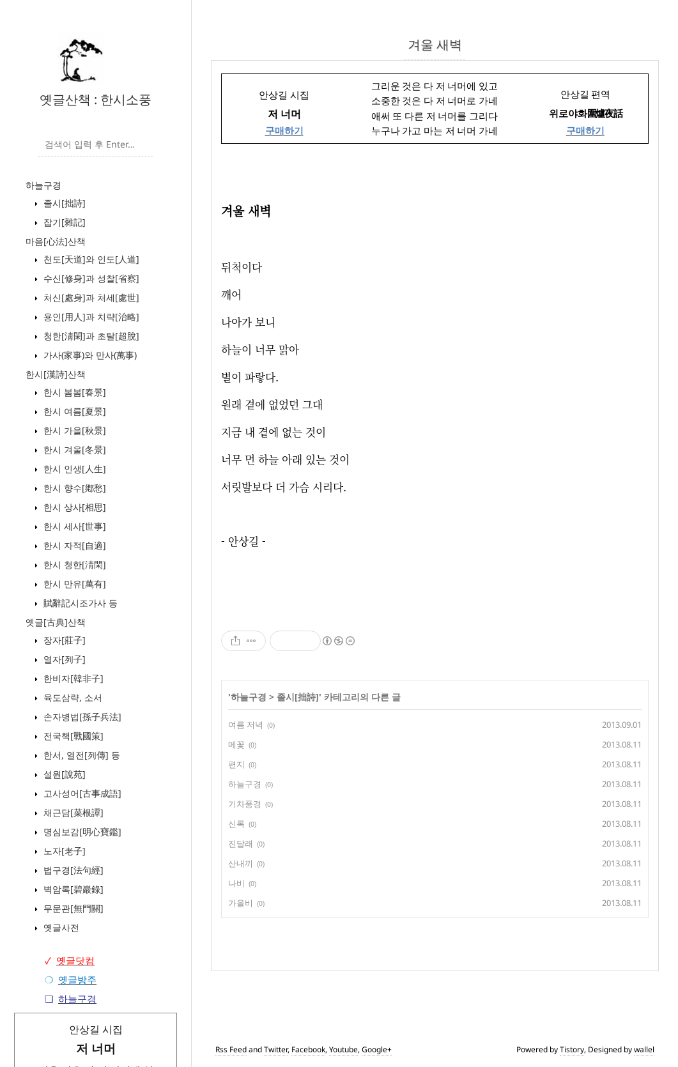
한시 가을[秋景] (73, 430)
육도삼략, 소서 (71, 697)
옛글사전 (60, 927)
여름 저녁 (245, 724)
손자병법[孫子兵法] (81, 716)
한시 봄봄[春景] (73, 392)
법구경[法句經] (72, 870)
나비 (236, 883)
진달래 (240, 843)
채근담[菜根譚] (72, 812)
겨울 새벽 (435, 44)
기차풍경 (244, 804)
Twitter (276, 1049)
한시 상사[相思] (73, 507)
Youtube (343, 1049)
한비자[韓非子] (72, 678)
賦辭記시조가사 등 (79, 603)
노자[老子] (63, 851)
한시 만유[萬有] (73, 584)
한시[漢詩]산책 (56, 374)
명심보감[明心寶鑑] (81, 831)
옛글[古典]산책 (56, 622)
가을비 (240, 903)
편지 (236, 764)
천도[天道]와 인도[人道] (90, 259)
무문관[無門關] (72, 908)
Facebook (308, 1049)
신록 (236, 823)
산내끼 (240, 863)
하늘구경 (43, 185)
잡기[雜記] (63, 222)
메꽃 (236, 744)
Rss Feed (231, 1049)
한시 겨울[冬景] (73, 449)
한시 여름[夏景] (73, 411)
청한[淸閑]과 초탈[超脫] (90, 336)
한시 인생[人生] (73, 469)
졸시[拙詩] (63, 203)
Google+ (377, 1049)
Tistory (572, 1049)
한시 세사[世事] (73, 526)
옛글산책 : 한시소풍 (95, 99)
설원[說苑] (63, 774)
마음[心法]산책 (56, 241)
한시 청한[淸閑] (73, 564)
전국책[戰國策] (72, 736)
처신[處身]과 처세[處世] (90, 297)
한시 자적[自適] (73, 545)
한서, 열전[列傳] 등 (80, 755)
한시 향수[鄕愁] (73, 488)
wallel (644, 1049)
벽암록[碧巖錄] (72, 889)
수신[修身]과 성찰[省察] (90, 278)
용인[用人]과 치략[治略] (90, 317)
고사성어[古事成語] (81, 793)
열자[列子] (63, 659)
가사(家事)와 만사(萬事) (89, 355)
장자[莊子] (63, 640)
